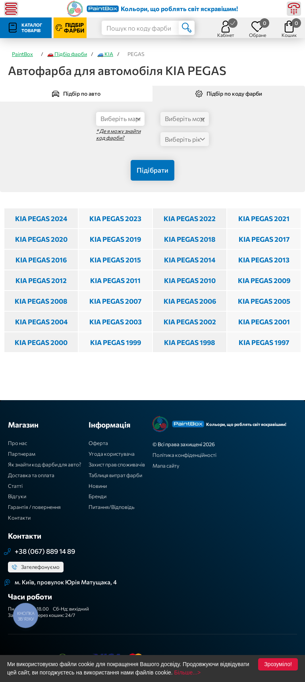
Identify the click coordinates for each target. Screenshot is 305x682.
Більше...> (187, 672)
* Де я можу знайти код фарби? (118, 134)
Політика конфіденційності (184, 455)
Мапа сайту (166, 465)
